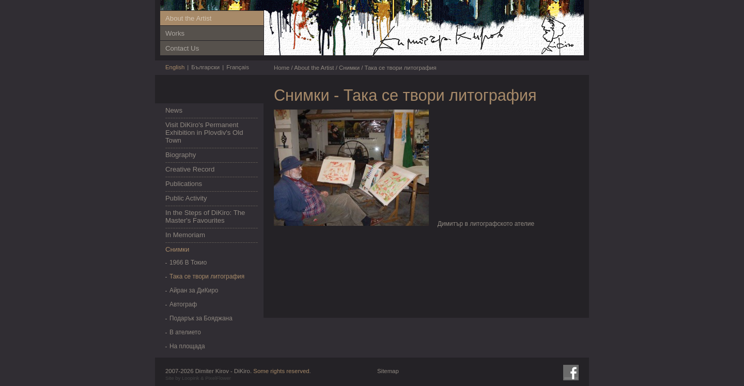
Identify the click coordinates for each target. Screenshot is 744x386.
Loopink (190, 378)
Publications (183, 184)
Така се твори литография (206, 276)
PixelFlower (218, 378)
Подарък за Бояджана (201, 318)
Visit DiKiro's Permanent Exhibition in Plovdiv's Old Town (204, 132)
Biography (180, 155)
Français (237, 67)
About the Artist (188, 18)
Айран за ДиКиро (193, 290)
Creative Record (189, 169)
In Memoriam (185, 235)
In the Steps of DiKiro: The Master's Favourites (205, 216)
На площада (187, 346)
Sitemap (388, 371)
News (173, 110)
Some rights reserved (281, 371)
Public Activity (186, 198)
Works (174, 33)
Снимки (177, 249)
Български (205, 67)
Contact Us (182, 48)
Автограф (183, 304)
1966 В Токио (188, 262)
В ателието (185, 332)
